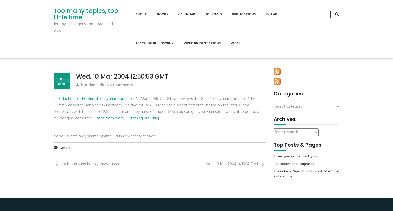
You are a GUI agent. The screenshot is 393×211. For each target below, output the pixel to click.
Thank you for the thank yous (296, 156)
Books (162, 14)
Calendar (186, 14)
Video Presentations (202, 43)
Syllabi (272, 14)
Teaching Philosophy (154, 43)
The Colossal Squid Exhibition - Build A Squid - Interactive (306, 174)
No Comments (116, 85)
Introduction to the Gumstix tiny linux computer (94, 99)
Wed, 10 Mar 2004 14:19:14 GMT (231, 164)
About (141, 14)
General (65, 148)
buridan (85, 85)
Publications (244, 14)
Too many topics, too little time (86, 14)
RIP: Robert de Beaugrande (294, 164)
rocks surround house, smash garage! (92, 164)
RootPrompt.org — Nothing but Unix (127, 118)
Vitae (235, 43)
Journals (213, 14)
